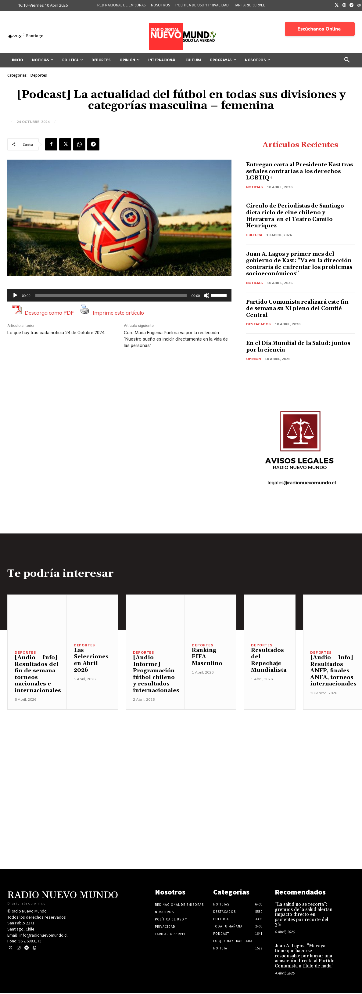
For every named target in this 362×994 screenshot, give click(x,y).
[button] (347, 60)
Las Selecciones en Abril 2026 (91, 661)
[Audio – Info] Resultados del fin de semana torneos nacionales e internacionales (38, 675)
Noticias (254, 187)
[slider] (111, 295)
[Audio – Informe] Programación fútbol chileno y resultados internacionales (156, 675)
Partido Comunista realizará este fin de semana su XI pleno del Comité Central (299, 309)
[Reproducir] (15, 295)
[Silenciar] (206, 295)
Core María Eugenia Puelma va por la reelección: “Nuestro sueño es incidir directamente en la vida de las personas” (176, 339)
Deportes (38, 75)
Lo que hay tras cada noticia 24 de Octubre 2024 (55, 332)
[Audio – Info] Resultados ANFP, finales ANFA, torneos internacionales (333, 671)
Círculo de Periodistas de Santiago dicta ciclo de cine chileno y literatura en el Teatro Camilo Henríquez (297, 216)
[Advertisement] (181, 754)
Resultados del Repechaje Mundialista (268, 661)
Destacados (258, 325)
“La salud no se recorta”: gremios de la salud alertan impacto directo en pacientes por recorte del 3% (303, 916)
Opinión (253, 359)
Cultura (254, 235)
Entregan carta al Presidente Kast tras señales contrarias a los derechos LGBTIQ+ (295, 171)
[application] (119, 295)
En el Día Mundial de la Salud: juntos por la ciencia (290, 347)
